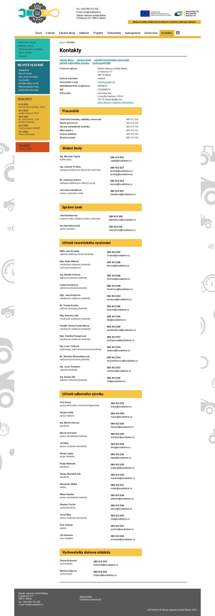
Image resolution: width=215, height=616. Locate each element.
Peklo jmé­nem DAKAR (29, 126)
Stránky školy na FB (28, 83)
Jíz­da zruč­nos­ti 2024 (29, 112)
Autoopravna (132, 33)
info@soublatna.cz (106, 82)
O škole (50, 33)
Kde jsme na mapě (28, 76)
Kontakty (167, 33)
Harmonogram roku (29, 86)
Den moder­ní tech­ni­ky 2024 (32, 105)
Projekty (98, 33)
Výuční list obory (26, 42)
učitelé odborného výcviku (74, 63)
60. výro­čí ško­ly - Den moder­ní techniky (29, 119)
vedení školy (67, 60)
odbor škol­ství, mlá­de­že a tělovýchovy (115, 102)
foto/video (25, 147)
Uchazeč (22, 56)
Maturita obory (25, 45)
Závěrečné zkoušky (28, 90)
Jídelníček (24, 70)
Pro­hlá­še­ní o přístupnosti (90, 599)
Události (84, 33)
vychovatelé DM (102, 63)
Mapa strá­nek (86, 597)
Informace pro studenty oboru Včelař (30, 51)
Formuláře (24, 80)
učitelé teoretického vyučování (113, 60)
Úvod (38, 33)
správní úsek (84, 60)
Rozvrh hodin (25, 73)
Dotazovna (150, 33)
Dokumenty (114, 33)
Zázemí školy (67, 33)
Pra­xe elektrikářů (27, 133)
